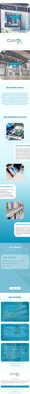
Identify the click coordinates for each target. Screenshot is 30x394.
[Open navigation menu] (2, 2)
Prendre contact (15, 288)
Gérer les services (3, 384)
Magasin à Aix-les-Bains (15, 16)
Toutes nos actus (15, 365)
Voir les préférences (15, 391)
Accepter (15, 386)
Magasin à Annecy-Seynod (15, 63)
